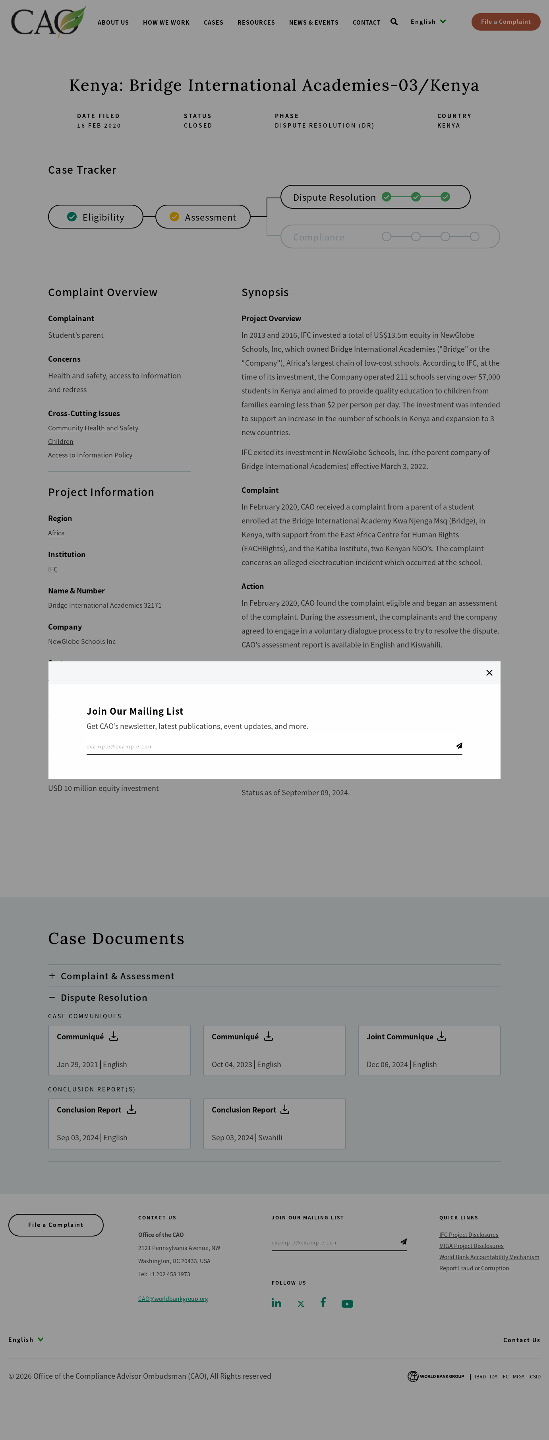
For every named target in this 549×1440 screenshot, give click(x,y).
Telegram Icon (459, 745)
